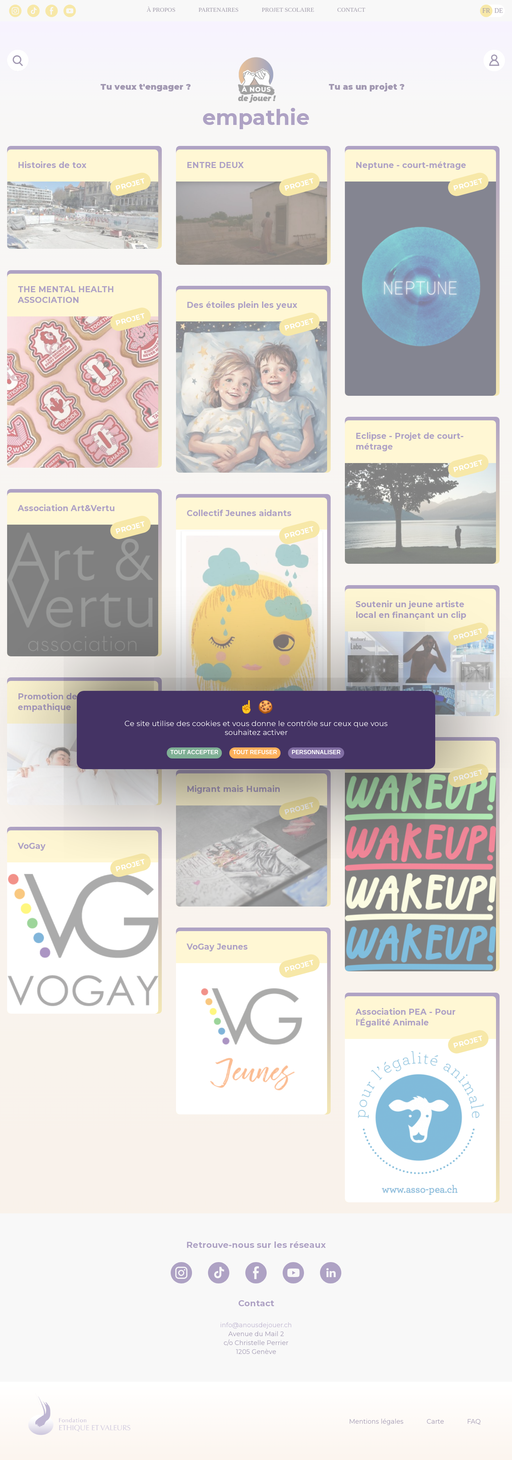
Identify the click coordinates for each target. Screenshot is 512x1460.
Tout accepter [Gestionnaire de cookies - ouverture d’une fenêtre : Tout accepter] (194, 752)
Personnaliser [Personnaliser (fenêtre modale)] (316, 752)
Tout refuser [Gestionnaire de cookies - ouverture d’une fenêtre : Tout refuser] (255, 752)
